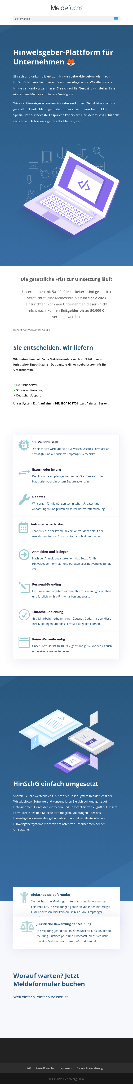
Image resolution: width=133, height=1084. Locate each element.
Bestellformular (45, 1068)
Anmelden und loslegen (50, 552)
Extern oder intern (46, 469)
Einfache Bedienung (47, 612)
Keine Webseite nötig (48, 639)
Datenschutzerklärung (90, 1068)
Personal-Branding (46, 584)
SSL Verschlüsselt (45, 442)
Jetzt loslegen (29, 1010)
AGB (29, 1068)
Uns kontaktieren (88, 1010)
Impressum (65, 1068)
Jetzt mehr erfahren (34, 134)
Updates (38, 497)
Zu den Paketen (30, 859)
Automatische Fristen (47, 524)
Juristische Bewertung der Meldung (64, 924)
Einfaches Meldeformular (50, 895)
